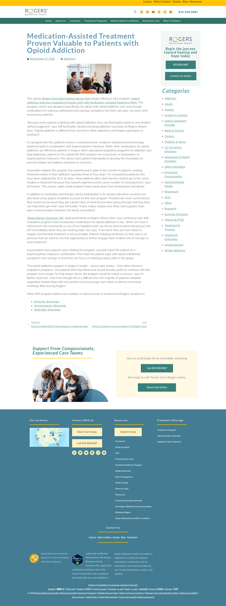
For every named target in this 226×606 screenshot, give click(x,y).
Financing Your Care (124, 459)
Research (170, 208)
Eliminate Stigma (123, 512)
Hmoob (152, 589)
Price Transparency (124, 477)
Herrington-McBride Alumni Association (133, 506)
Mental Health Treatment (169, 436)
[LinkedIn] (147, 12)
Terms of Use (78, 597)
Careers (147, 1)
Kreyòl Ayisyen (100, 589)
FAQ (117, 453)
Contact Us (120, 441)
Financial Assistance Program (128, 465)
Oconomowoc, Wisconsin (50, 305)
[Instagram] (164, 12)
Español (51, 589)
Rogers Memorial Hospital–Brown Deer (66, 98)
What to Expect (122, 447)
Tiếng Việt (70, 589)
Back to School (174, 130)
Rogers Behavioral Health (47, 593)
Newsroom (196, 1)
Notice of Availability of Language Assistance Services (113, 585)
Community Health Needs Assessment (136, 597)
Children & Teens (175, 141)
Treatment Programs (166, 430)
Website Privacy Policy (108, 593)
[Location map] (49, 437)
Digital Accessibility (188, 593)
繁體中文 (60, 589)
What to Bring (121, 483)
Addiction (69, 58)
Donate (177, 1)
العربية (120, 589)
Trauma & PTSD (174, 219)
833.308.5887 (188, 12)
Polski (127, 589)
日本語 (160, 589)
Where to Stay (121, 489)
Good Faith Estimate (108, 597)
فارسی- (134, 589)
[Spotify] (170, 12)
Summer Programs (176, 214)
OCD (167, 197)
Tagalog (80, 589)
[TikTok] (141, 12)
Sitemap (149, 593)
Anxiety (169, 109)
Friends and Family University (128, 500)
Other (168, 203)
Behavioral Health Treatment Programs (78, 593)
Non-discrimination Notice (166, 593)
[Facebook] (159, 12)
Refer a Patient (162, 1)
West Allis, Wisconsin (47, 309)
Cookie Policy (91, 597)
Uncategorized (174, 244)
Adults (169, 104)
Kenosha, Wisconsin (46, 301)
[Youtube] (153, 12)
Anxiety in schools (176, 115)
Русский (112, 589)
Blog (185, 1)
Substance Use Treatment (169, 442)
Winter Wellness (175, 250)
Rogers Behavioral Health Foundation (132, 518)
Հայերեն (143, 589)
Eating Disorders (175, 166)
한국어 (88, 589)
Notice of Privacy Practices (132, 593)
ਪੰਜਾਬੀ (175, 589)
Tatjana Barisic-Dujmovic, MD (45, 218)
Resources (120, 495)
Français (168, 589)
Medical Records (122, 471)
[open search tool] (135, 12)
